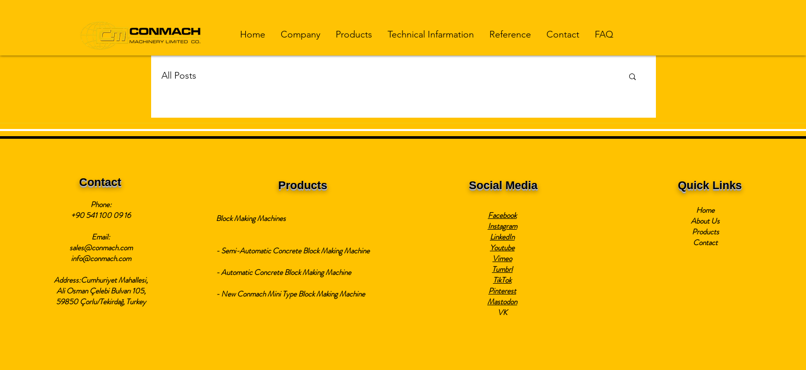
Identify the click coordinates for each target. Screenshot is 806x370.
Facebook (502, 215)
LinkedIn (502, 237)
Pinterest (502, 291)
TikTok (502, 280)
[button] (300, 35)
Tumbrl (502, 269)
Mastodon (502, 301)
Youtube (502, 247)
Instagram (502, 226)
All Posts (178, 75)
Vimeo (502, 258)
